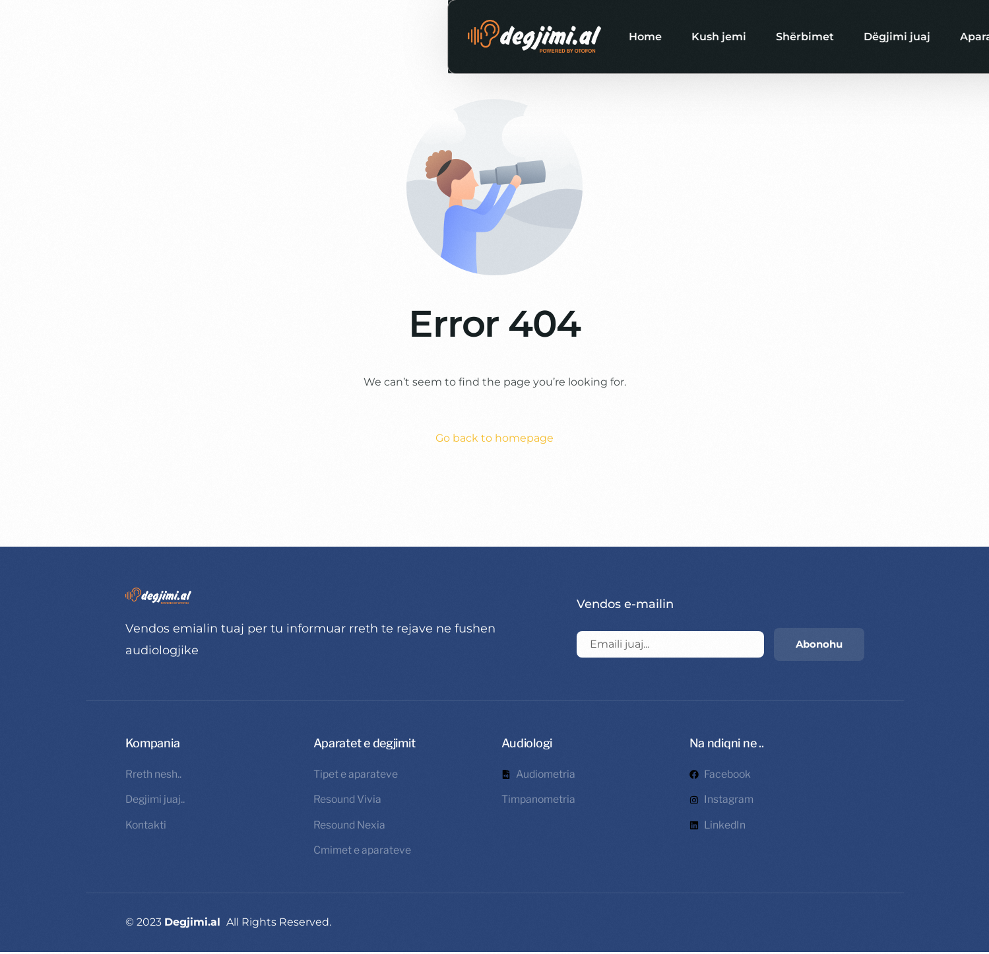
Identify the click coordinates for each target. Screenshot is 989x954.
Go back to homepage (494, 438)
